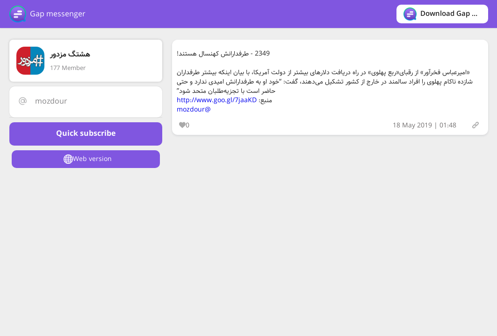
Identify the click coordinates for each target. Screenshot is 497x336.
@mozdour (194, 110)
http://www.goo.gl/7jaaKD (217, 100)
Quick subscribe (85, 134)
